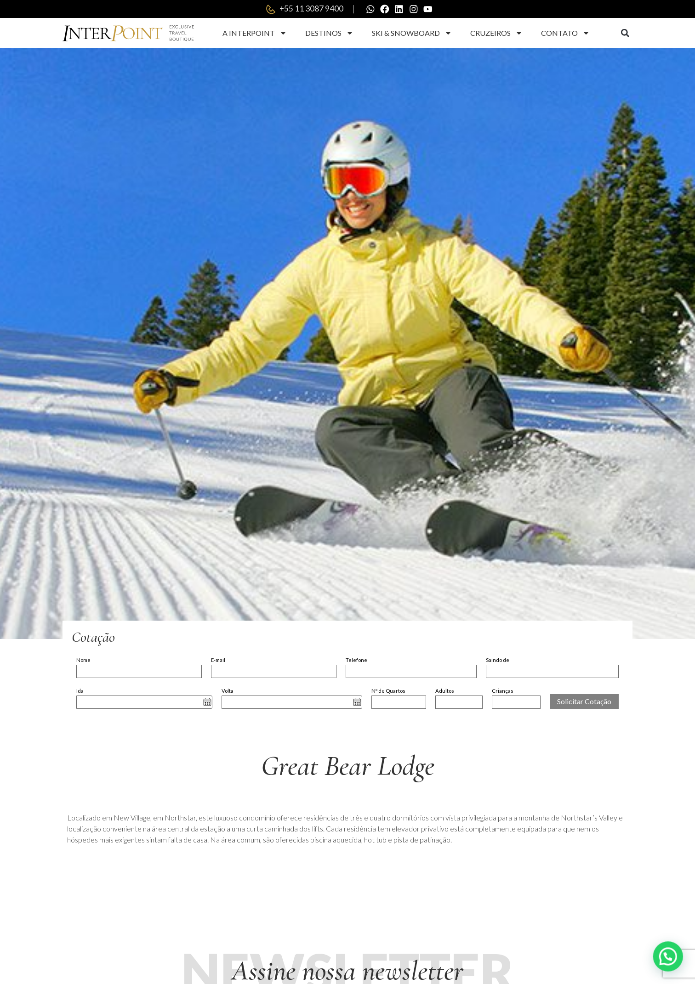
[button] (624, 33)
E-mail (218, 660)
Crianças (502, 691)
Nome (83, 660)
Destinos (329, 33)
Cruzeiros (496, 33)
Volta (228, 691)
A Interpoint (254, 33)
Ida (80, 691)
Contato (565, 33)
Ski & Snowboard (412, 33)
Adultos (444, 691)
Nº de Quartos (388, 691)
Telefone (356, 660)
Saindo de (497, 660)
